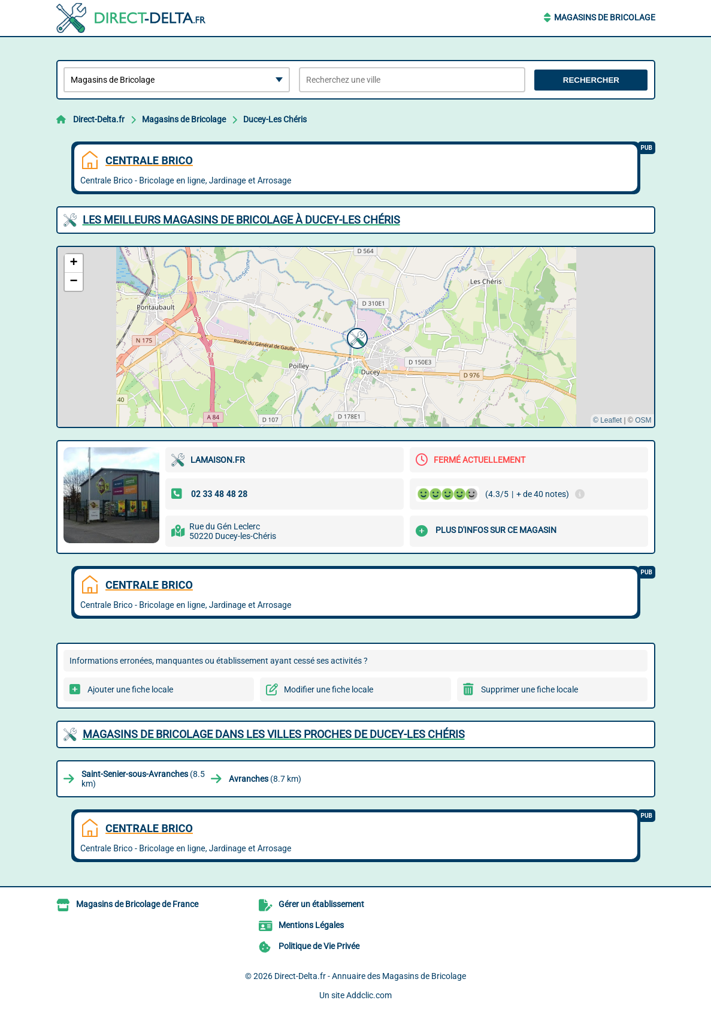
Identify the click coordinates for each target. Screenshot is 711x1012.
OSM (643, 420)
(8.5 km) (143, 778)
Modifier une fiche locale (328, 689)
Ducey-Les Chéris (275, 119)
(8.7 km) (265, 779)
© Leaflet (607, 420)
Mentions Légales (311, 925)
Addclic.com (369, 995)
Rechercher (591, 80)
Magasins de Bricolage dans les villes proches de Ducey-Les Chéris (274, 734)
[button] (356, 337)
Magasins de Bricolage (604, 17)
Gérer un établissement (321, 904)
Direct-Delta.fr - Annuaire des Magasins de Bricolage (370, 976)
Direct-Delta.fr (99, 119)
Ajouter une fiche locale (130, 689)
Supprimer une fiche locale (529, 689)
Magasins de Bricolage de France (137, 904)
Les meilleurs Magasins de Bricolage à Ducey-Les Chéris (241, 219)
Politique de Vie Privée (319, 946)
